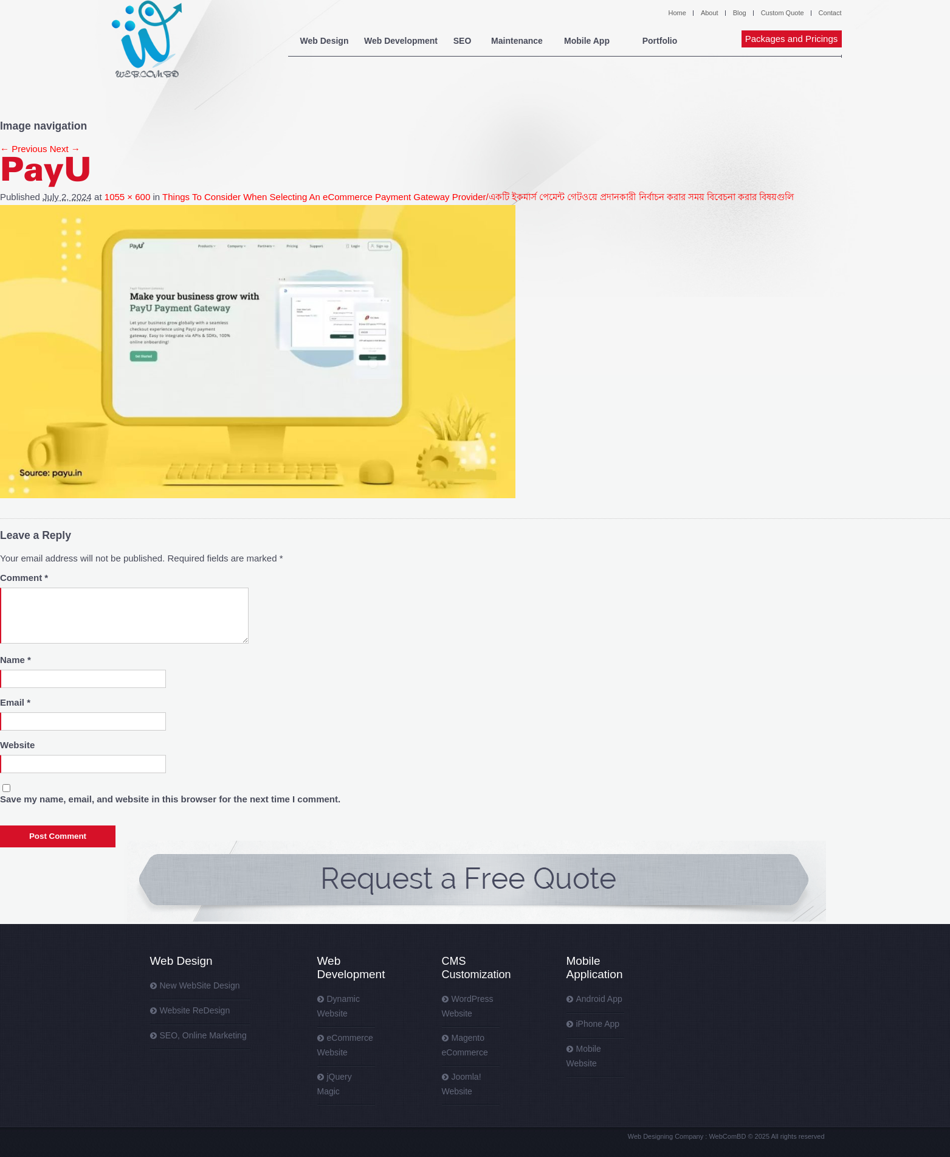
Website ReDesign (195, 1010)
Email (15, 702)
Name (15, 660)
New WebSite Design (200, 985)
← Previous (23, 149)
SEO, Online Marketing (203, 1035)
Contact (830, 12)
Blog (739, 12)
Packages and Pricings (791, 38)
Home (677, 12)
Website (17, 745)
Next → (65, 149)
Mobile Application (594, 967)
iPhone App (598, 1024)
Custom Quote (782, 12)
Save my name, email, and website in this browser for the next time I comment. (170, 799)
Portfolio (660, 41)
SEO (462, 41)
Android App (599, 999)
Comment (24, 577)
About (709, 12)
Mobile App (587, 41)
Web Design (324, 41)
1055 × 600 (128, 197)
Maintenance (517, 41)
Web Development (401, 41)
